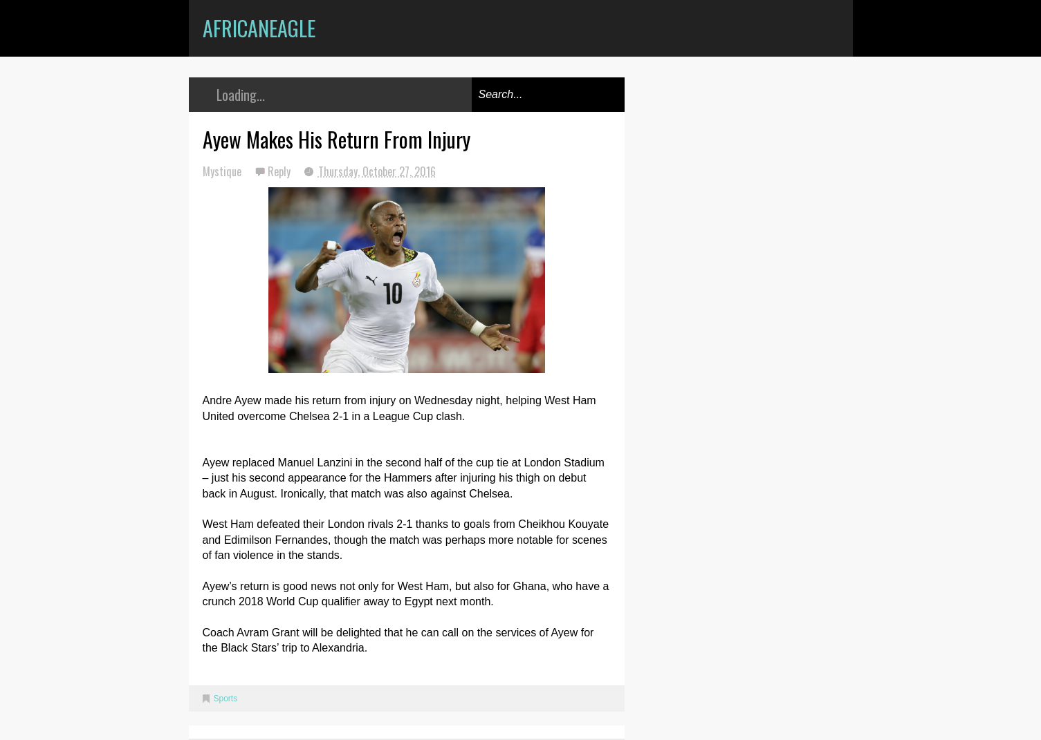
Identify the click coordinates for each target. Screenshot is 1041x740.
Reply (280, 171)
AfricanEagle (259, 28)
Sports (226, 698)
